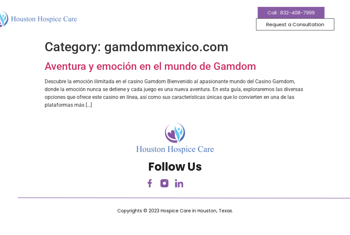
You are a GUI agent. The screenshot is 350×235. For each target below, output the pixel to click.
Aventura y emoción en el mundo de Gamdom (150, 66)
